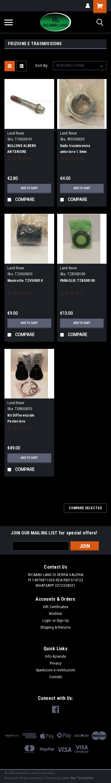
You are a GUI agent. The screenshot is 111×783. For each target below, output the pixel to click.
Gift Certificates (55, 607)
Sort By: (41, 65)
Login (46, 621)
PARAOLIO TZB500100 (77, 281)
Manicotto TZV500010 (25, 281)
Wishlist (55, 614)
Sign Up (63, 621)
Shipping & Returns (55, 627)
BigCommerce (32, 778)
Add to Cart (29, 188)
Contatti (55, 677)
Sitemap (47, 773)
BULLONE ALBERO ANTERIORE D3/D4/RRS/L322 (21, 152)
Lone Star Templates (77, 778)
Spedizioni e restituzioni (55, 670)
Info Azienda (55, 656)
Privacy (56, 663)
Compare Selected (85, 508)
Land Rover (16, 133)
